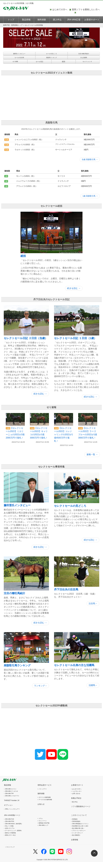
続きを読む (73, 288)
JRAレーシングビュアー (12, 809)
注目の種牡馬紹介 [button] (83, 53)
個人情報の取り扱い (78, 828)
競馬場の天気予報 (44, 823)
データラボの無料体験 (45, 799)
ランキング (40, 686)
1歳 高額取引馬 (90, 196)
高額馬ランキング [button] (51, 57)
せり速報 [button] (15, 61)
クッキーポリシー (77, 833)
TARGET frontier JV (11, 800)
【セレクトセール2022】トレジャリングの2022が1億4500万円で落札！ (63, 434)
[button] (39, 62)
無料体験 (41, 19)
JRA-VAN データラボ (11, 791)
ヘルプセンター (77, 791)
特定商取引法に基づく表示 (80, 826)
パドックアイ (43, 789)
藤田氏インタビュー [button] (19, 53)
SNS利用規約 (76, 821)
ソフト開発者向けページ (80, 806)
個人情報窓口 (76, 835)
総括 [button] (63, 61)
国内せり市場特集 (10, 833)
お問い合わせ (76, 793)
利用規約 (75, 819)
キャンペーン (43, 820)
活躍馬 (93, 685)
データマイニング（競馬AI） (13, 830)
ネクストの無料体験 (45, 797)
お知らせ (41, 804)
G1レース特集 (9, 826)
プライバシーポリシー (79, 830)
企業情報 (74, 840)
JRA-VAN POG (9, 821)
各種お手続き (76, 798)
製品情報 (26, 19)
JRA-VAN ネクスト (10, 789)
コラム (41, 818)
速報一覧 (92, 454)
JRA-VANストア (43, 825)
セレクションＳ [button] (87, 61)
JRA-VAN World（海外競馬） (14, 823)
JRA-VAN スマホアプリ (12, 796)
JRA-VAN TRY (9, 793)
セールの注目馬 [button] (19, 57)
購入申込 (57, 19)
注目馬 (93, 603)
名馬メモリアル (9, 828)
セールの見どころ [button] (51, 53)
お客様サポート (91, 19)
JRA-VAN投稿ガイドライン (80, 823)
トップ (11, 19)
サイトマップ (10, 847)
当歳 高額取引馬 (90, 159)
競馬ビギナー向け (10, 835)
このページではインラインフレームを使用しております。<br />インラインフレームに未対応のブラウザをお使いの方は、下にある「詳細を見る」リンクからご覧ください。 (88, 12)
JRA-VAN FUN (9, 819)
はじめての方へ (59, 9)
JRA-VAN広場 (73, 19)
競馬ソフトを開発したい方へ (86, 9)
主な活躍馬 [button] (83, 57)
